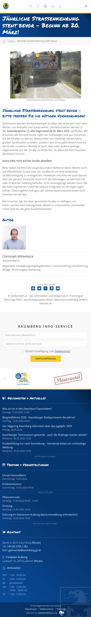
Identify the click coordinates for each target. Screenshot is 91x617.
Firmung (7, 506)
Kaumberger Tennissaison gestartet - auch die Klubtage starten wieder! (44, 435)
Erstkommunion (12, 484)
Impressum (31, 609)
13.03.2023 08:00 (45, 284)
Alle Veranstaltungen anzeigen (45, 523)
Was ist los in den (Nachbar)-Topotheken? (27, 408)
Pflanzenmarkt (11, 497)
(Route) (36, 542)
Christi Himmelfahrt (14, 475)
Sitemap (61, 609)
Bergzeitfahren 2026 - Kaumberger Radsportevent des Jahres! (38, 417)
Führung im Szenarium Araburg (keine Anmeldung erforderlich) (40, 514)
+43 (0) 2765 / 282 (17, 546)
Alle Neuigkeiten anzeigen (45, 456)
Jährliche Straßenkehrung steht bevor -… (38, 40)
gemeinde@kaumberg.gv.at (25, 550)
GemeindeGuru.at (51, 612)
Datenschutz (62, 351)
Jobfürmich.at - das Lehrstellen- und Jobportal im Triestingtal (45, 296)
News (11, 40)
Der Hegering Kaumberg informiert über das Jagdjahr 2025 (37, 426)
